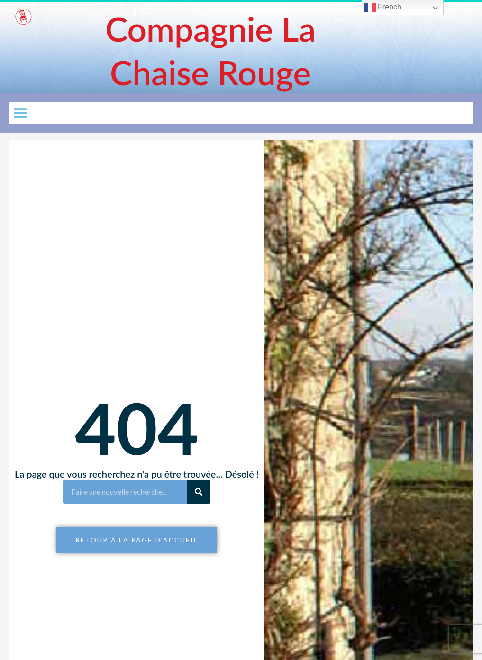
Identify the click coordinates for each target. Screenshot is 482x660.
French (382, 7)
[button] (20, 113)
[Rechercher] (198, 492)
